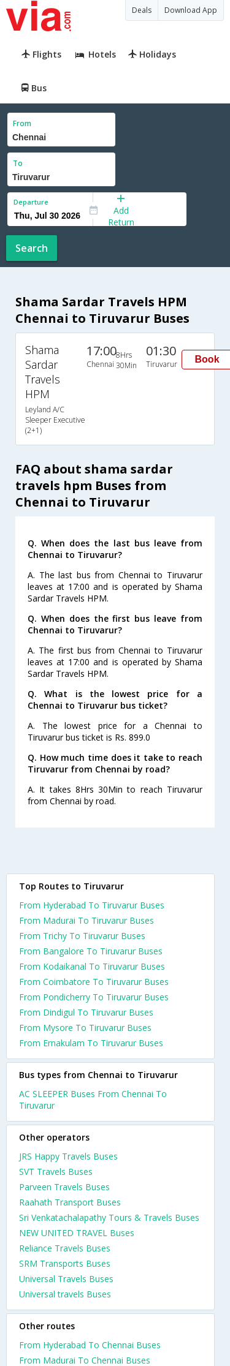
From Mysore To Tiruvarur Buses (85, 1027)
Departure (30, 201)
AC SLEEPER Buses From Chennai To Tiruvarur (93, 1099)
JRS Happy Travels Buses (68, 1156)
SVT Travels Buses (56, 1171)
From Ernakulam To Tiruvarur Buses (91, 1043)
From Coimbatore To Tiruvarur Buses (94, 981)
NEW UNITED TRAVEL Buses (76, 1233)
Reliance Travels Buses (64, 1248)
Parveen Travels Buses (64, 1187)
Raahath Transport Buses (70, 1202)
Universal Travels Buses (66, 1279)
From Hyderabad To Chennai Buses (90, 1345)
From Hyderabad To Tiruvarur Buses (91, 905)
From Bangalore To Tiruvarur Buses (91, 951)
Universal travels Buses (65, 1294)
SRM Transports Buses (64, 1263)
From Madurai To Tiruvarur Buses (86, 920)
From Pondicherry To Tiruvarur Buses (94, 997)
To (18, 163)
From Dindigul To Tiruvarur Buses (86, 1012)
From (22, 123)
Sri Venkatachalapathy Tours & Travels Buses (109, 1217)
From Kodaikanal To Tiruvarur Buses (92, 966)
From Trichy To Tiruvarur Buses (82, 935)
